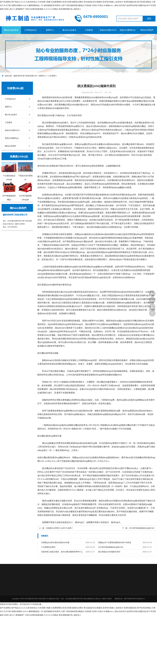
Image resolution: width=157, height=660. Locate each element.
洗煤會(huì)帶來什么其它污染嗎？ (59, 528)
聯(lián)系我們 (146, 30)
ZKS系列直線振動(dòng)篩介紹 (141, 528)
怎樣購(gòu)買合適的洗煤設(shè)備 (55, 542)
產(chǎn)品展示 (69, 30)
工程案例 (89, 30)
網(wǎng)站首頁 (11, 30)
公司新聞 (51, 76)
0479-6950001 (152, 293)
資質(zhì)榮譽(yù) (127, 30)
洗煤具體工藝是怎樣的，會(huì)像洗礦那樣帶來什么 (62, 552)
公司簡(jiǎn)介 (30, 30)
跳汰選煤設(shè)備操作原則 (109, 552)
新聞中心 (50, 30)
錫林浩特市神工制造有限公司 (25, 76)
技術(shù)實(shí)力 (108, 30)
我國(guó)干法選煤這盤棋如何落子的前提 (114, 542)
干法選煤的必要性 (48, 547)
